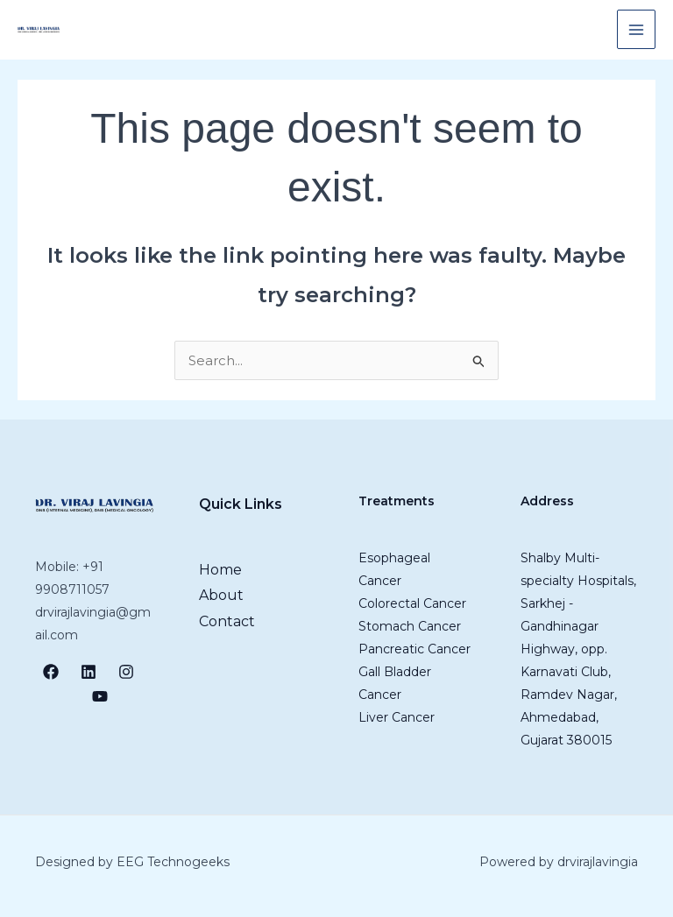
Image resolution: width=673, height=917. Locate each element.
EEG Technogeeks (173, 862)
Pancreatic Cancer (414, 649)
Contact (227, 621)
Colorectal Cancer (412, 603)
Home (220, 569)
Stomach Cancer (409, 626)
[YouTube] (100, 696)
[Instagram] (126, 672)
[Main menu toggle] (636, 29)
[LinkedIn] (88, 672)
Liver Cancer (396, 717)
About (221, 595)
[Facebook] (51, 672)
